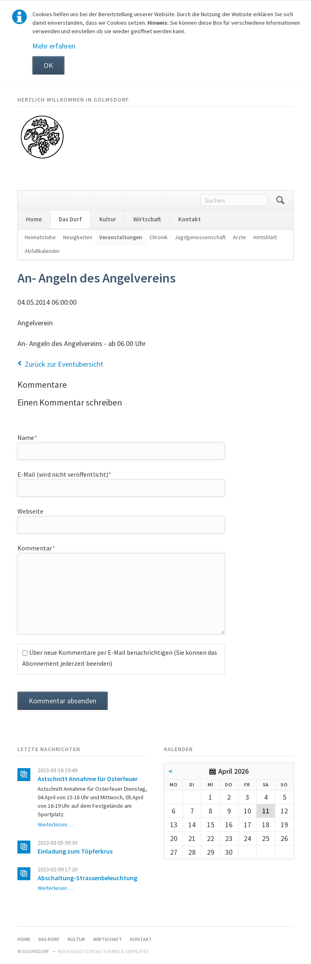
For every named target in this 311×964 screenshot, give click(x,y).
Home (34, 219)
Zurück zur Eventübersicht (64, 364)
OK (48, 65)
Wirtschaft (147, 219)
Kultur (107, 219)
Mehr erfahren (53, 46)
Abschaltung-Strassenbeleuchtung (87, 878)
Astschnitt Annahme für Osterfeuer (88, 779)
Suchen (280, 200)
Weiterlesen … (56, 824)
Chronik (158, 237)
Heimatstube (40, 237)
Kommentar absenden (62, 700)
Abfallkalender (42, 251)
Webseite (30, 511)
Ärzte (239, 237)
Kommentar (36, 547)
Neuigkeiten (77, 237)
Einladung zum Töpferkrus (75, 851)
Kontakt (189, 219)
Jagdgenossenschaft (200, 237)
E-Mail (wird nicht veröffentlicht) (64, 473)
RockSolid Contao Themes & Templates (103, 951)
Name (32, 437)
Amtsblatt (265, 237)
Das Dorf (70, 219)
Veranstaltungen (120, 237)
